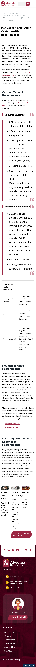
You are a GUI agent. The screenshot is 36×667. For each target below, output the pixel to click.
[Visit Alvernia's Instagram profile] (12, 550)
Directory (8, 636)
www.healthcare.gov (12, 424)
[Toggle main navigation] (28, 4)
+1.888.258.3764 (16, 577)
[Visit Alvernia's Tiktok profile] (21, 550)
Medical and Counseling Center (15, 16)
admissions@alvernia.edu (18, 588)
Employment (9, 640)
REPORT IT (27, 534)
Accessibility (9, 647)
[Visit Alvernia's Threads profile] (26, 550)
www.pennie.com (11, 427)
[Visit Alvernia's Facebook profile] (4, 550)
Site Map (8, 651)
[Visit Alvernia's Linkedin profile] (8, 550)
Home (4, 13)
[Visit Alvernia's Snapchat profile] (30, 550)
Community (9, 632)
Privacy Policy (10, 643)
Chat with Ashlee (18, 617)
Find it (22, 3)
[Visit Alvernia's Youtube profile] (17, 550)
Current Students (14, 13)
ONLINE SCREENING (17, 534)
